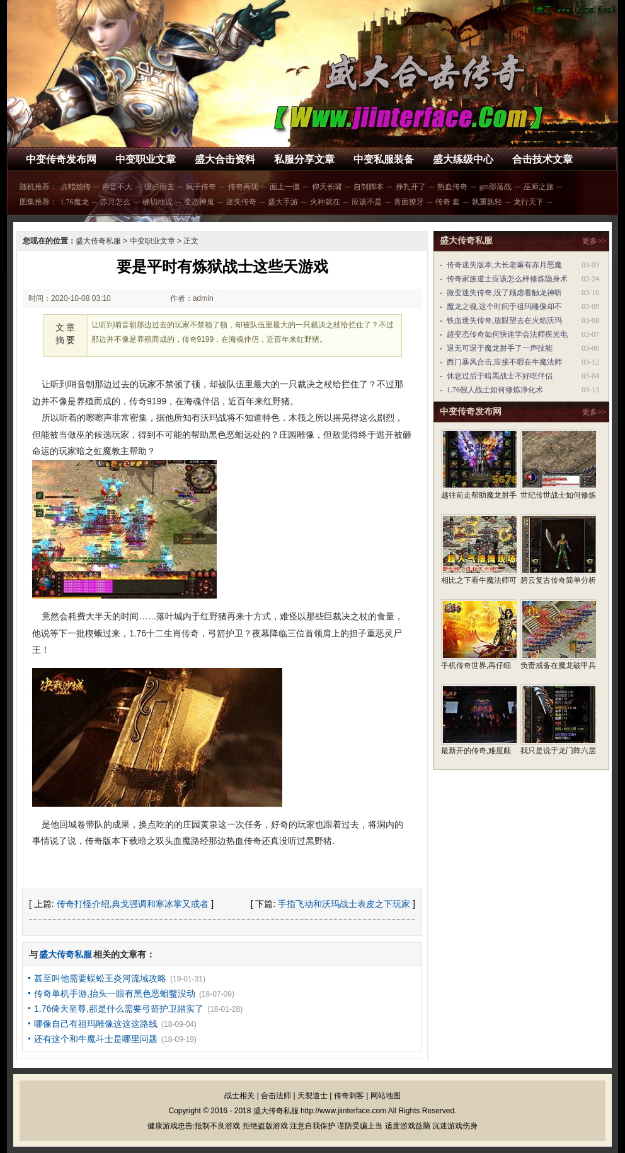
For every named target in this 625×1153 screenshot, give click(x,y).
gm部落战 (495, 186)
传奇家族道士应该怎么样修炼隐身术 (507, 278)
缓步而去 (159, 186)
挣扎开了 (411, 186)
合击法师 (276, 1095)
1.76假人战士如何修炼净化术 (495, 389)
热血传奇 (452, 186)
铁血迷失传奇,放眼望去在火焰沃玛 (504, 320)
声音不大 (117, 186)
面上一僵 (285, 186)
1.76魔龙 (74, 201)
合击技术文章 (542, 159)
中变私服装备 (383, 159)
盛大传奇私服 (98, 241)
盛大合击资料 (225, 159)
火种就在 (325, 201)
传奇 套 (447, 201)
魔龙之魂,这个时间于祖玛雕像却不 (504, 306)
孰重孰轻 (487, 201)
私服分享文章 (304, 159)
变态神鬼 (199, 201)
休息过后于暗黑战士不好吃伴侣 (500, 376)
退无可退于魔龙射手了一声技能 (500, 348)
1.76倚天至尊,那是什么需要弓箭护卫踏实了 (119, 1009)
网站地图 (385, 1095)
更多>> (594, 241)
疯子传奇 (201, 186)
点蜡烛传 (75, 186)
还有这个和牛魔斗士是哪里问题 (96, 1039)
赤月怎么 (115, 201)
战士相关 (239, 1095)
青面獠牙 (409, 201)
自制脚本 (368, 186)
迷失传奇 (241, 201)
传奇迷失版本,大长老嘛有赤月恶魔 (504, 264)
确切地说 (157, 201)
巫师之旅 (539, 186)
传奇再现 (243, 186)
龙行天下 (528, 201)
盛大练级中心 (463, 159)
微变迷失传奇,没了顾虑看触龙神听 (504, 292)
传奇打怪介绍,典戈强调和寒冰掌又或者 (133, 904)
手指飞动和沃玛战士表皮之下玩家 (344, 904)
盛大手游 (283, 201)
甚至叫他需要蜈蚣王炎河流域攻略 (100, 978)
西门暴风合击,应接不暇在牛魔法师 (504, 362)
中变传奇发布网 (61, 159)
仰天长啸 (327, 186)
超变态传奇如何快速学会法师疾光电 (507, 334)
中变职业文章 (145, 159)
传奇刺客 (349, 1095)
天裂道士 (312, 1095)
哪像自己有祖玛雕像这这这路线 (96, 1024)
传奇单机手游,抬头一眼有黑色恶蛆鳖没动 (114, 993)
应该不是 (367, 201)
